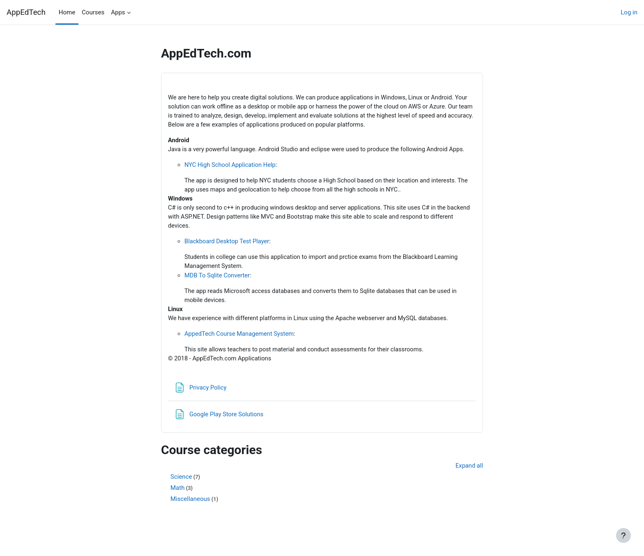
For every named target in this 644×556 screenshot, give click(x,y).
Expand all (469, 470)
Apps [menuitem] (118, 12)
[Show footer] (623, 535)
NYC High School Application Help (231, 166)
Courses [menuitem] (93, 12)
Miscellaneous (190, 504)
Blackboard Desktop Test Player (227, 244)
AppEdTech (26, 12)
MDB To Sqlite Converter (217, 278)
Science (181, 481)
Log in (629, 12)
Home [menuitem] (67, 12)
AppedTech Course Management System (240, 337)
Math (177, 492)
